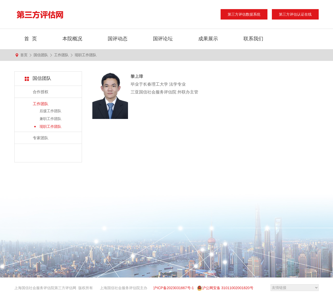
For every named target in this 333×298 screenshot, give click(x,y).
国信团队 (41, 55)
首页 (24, 55)
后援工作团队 (50, 111)
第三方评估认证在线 (295, 14)
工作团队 (61, 55)
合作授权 (40, 92)
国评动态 (117, 38)
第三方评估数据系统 (244, 14)
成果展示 (208, 38)
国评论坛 (163, 38)
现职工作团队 (86, 55)
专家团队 (40, 138)
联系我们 (253, 38)
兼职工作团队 (50, 119)
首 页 (30, 38)
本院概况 (72, 38)
